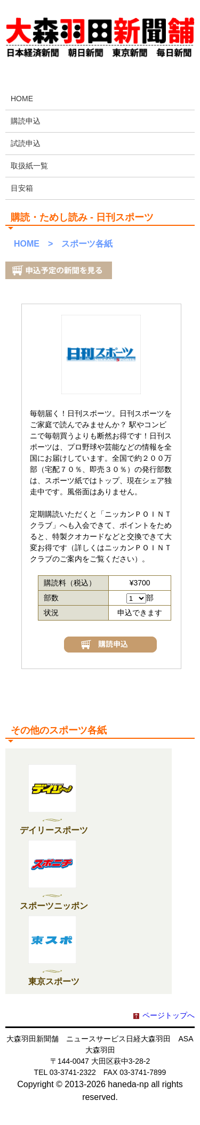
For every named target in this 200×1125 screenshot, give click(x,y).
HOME (22, 98)
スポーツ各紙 (87, 243)
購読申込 (26, 121)
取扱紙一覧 (29, 165)
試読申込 (26, 143)
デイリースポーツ (54, 830)
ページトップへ (168, 1015)
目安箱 (22, 188)
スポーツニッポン (54, 905)
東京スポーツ (53, 981)
